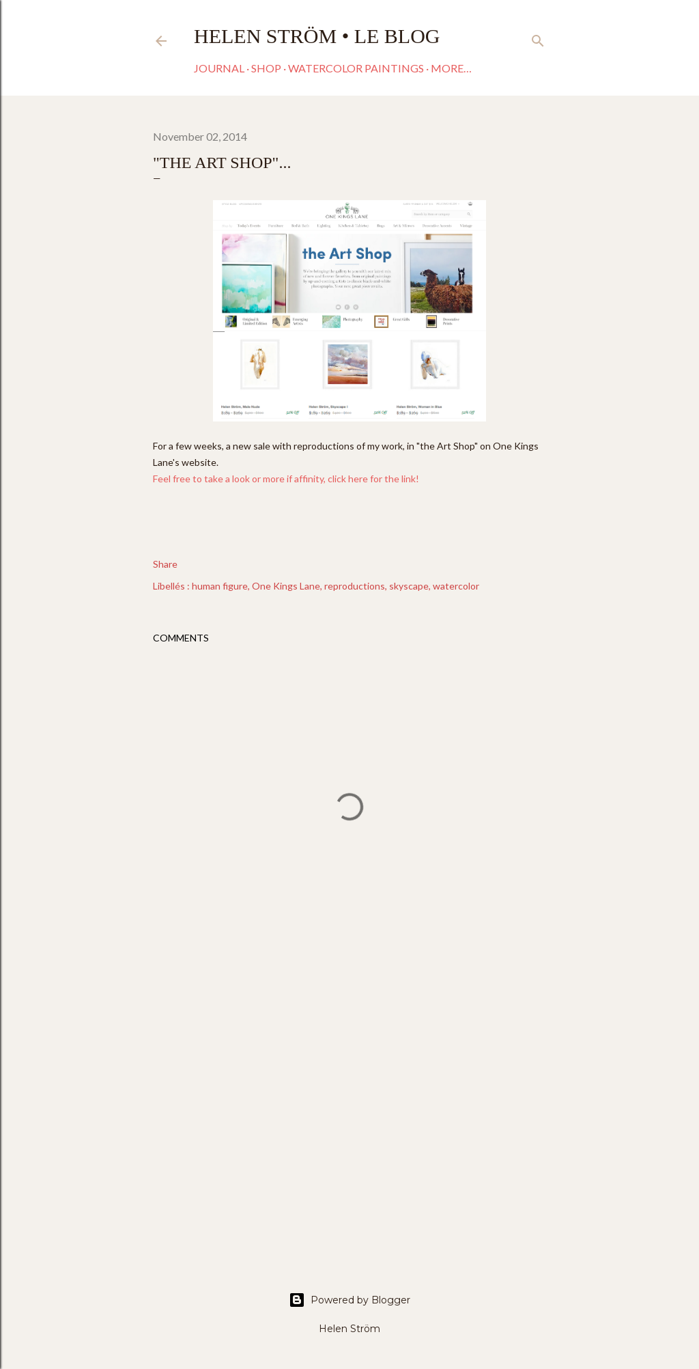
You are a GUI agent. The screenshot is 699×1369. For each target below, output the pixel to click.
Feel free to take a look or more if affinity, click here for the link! (288, 478)
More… (451, 67)
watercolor (456, 586)
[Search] (538, 38)
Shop (266, 67)
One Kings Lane (286, 586)
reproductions (354, 586)
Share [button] (165, 564)
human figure (220, 586)
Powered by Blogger (349, 1300)
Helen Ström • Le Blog (317, 36)
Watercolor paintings (356, 67)
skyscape (409, 586)
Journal (219, 67)
